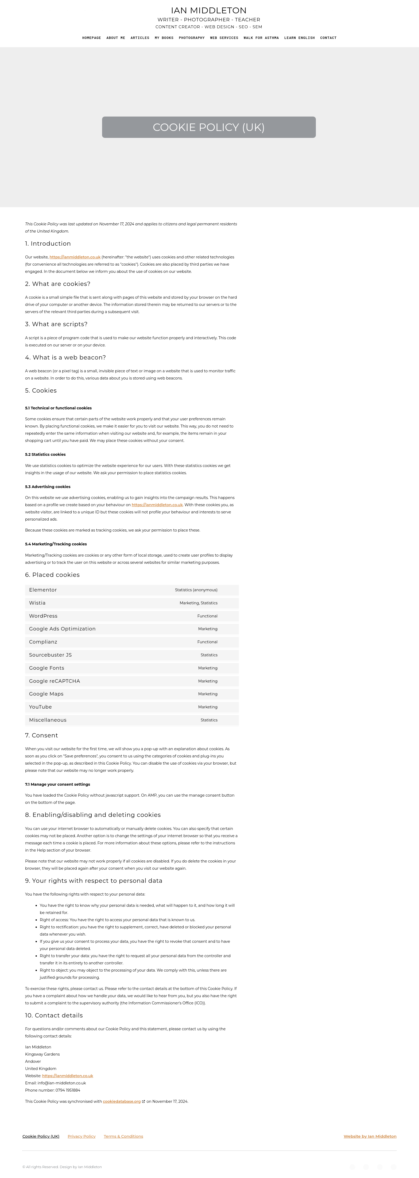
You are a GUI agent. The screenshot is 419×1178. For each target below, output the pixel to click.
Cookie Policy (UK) (40, 1136)
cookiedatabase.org (122, 1101)
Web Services (224, 37)
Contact (328, 37)
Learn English (299, 37)
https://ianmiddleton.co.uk (74, 257)
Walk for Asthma (261, 37)
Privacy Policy (81, 1136)
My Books (164, 37)
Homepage (91, 37)
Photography (192, 37)
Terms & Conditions (123, 1136)
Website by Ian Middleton (370, 1136)
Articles (140, 37)
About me (115, 37)
